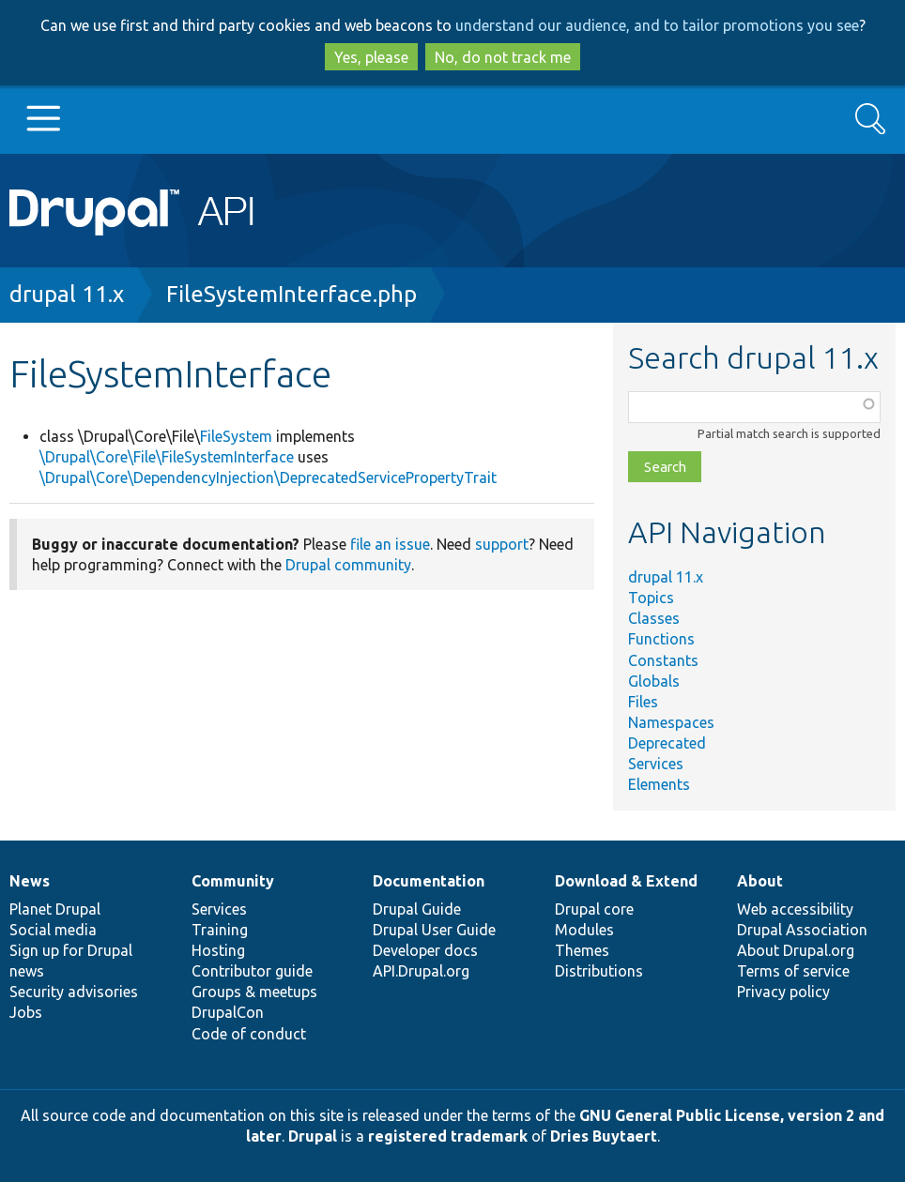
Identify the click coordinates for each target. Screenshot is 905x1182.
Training (220, 929)
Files (643, 701)
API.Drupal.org (421, 970)
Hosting (218, 950)
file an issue (390, 544)
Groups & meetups (254, 991)
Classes (654, 618)
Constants (663, 660)
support (502, 544)
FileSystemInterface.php (291, 294)
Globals (654, 681)
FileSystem (236, 436)
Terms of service (793, 970)
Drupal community (348, 564)
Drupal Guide (417, 909)
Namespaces (671, 722)
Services (655, 763)
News (29, 880)
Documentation (428, 880)
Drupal (312, 1136)
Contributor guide (252, 970)
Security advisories (73, 991)
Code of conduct (249, 1033)
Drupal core (594, 909)
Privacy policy (783, 991)
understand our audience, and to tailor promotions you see (657, 25)
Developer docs (425, 950)
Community (233, 880)
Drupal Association (802, 929)
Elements (659, 784)
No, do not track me (503, 57)
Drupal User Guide (434, 929)
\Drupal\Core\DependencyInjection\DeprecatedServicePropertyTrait (268, 477)
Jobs (25, 1012)
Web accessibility (795, 909)
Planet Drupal (54, 909)
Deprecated (667, 743)
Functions (661, 638)
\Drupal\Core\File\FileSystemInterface (166, 456)
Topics (651, 597)
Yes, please (371, 57)
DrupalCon (228, 1012)
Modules (584, 929)
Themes (582, 950)
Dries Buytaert (603, 1136)
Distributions (599, 970)
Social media (53, 929)
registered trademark (448, 1136)
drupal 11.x (66, 294)
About (760, 880)
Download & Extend (626, 880)
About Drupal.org (795, 950)
